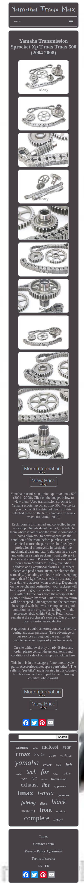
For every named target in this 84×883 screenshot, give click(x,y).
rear (67, 747)
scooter (22, 747)
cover (47, 765)
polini (19, 774)
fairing (28, 802)
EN (40, 866)
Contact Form (43, 844)
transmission (58, 778)
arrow (58, 820)
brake (39, 754)
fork (59, 765)
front (46, 810)
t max (23, 754)
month (44, 779)
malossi (50, 747)
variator (65, 755)
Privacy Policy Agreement (43, 851)
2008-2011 (28, 811)
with (35, 748)
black (59, 801)
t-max (46, 793)
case (52, 755)
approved (60, 786)
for (45, 771)
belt (69, 764)
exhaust (29, 785)
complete (36, 818)
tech (31, 771)
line (46, 785)
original (61, 811)
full (34, 778)
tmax (25, 793)
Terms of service (43, 858)
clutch (24, 778)
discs (43, 803)
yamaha (27, 763)
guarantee (63, 795)
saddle (67, 773)
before (55, 774)
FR (47, 866)
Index (43, 836)
